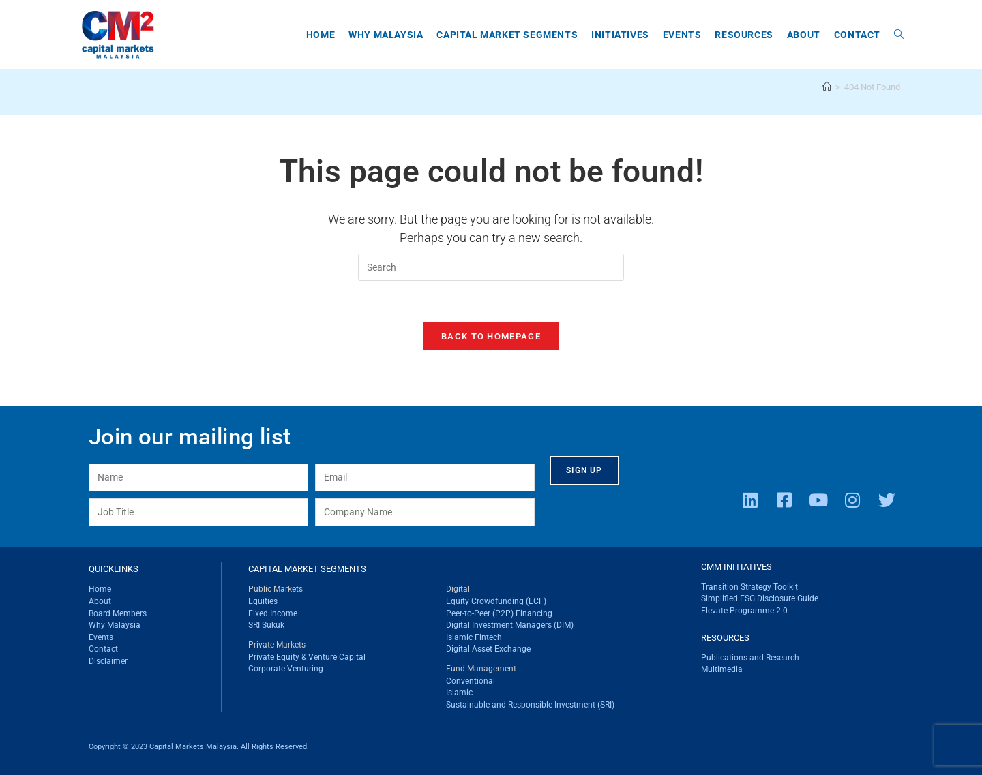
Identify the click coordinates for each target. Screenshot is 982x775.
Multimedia (722, 669)
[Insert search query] (491, 267)
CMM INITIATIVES (736, 567)
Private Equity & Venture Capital (307, 657)
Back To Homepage (491, 336)
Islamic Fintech (474, 637)
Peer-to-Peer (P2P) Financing (499, 613)
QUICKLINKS (113, 569)
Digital (458, 589)
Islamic (459, 693)
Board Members (118, 613)
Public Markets (275, 589)
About (100, 601)
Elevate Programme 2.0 (744, 611)
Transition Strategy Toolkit (749, 587)
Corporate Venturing (285, 669)
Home (100, 589)
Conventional (470, 681)
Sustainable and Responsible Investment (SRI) (530, 705)
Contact (103, 649)
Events (101, 637)
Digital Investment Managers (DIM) (510, 625)
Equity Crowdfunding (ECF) (496, 601)
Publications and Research (750, 658)
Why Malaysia (114, 625)
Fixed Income (272, 613)
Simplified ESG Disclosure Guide (759, 599)
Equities (263, 601)
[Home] (826, 87)
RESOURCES (725, 638)
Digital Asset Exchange (488, 649)
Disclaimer (108, 661)
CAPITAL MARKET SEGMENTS (307, 569)
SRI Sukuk (266, 625)
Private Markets (277, 645)
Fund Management (481, 669)
